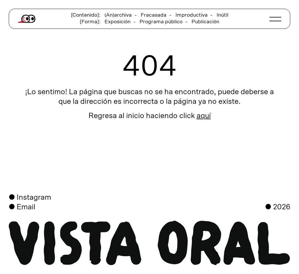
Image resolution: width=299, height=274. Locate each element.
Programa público (161, 21)
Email (26, 207)
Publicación (205, 21)
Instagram (34, 197)
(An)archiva (118, 15)
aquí (204, 116)
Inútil (222, 15)
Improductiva (191, 15)
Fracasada (153, 15)
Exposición (118, 21)
